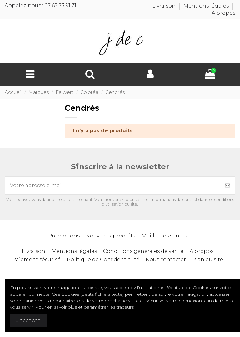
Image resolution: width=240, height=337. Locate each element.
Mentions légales (206, 6)
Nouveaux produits (110, 236)
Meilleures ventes (164, 236)
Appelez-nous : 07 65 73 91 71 (40, 5)
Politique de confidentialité (165, 307)
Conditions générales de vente (143, 251)
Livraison (164, 6)
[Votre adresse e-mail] (112, 185)
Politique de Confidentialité (103, 260)
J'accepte (28, 321)
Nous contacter (166, 260)
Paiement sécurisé (36, 260)
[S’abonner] (227, 185)
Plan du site (207, 260)
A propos (223, 13)
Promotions (64, 236)
